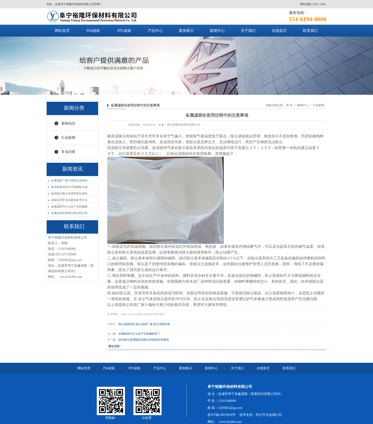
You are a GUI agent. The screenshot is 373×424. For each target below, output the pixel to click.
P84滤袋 (93, 31)
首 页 (289, 105)
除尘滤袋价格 (161, 324)
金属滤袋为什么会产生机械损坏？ (139, 333)
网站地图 (305, 4)
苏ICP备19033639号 (221, 415)
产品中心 (155, 31)
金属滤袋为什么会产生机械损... (70, 206)
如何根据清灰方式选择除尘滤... (70, 187)
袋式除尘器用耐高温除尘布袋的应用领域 (143, 339)
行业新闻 (68, 137)
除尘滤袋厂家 (144, 324)
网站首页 (62, 31)
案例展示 (186, 31)
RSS (315, 4)
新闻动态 (68, 123)
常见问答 (68, 152)
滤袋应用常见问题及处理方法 (69, 200)
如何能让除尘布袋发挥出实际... (70, 193)
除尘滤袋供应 (126, 324)
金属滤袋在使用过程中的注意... (70, 213)
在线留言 (279, 31)
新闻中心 (217, 31)
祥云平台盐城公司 (269, 415)
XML (323, 4)
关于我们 (248, 31)
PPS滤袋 (124, 31)
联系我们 (310, 31)
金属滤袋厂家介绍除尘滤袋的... (70, 180)
